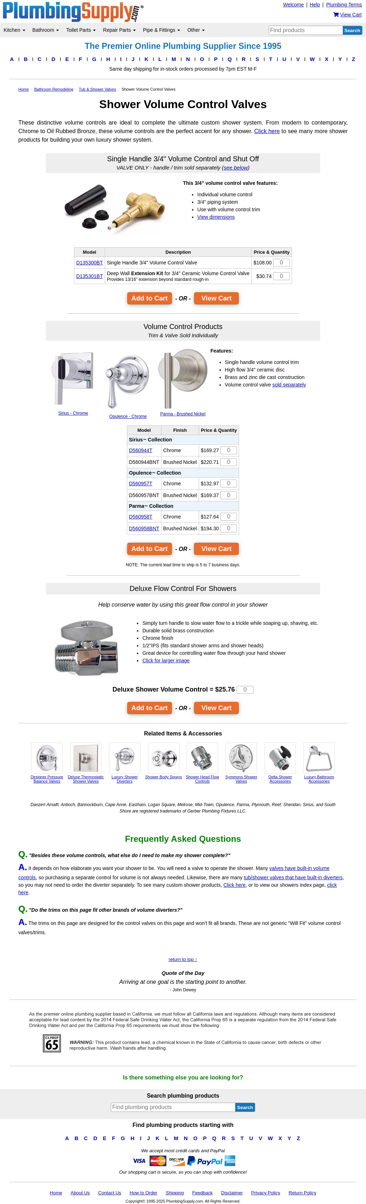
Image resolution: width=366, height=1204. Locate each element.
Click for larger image (165, 660)
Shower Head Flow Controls (202, 763)
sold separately (289, 385)
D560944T (140, 450)
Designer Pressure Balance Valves (47, 763)
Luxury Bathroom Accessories (319, 763)
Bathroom (46, 30)
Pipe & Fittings (161, 30)
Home (56, 1192)
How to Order (143, 1192)
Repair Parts (119, 30)
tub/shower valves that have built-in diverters (293, 877)
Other (196, 30)
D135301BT (89, 276)
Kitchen (14, 30)
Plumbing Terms (344, 4)
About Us (80, 1192)
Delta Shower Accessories (280, 763)
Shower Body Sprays (163, 761)
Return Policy (302, 1192)
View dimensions (216, 217)
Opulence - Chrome (128, 383)
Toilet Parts (81, 30)
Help (315, 4)
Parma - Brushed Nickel (183, 382)
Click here (267, 131)
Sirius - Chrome (73, 382)
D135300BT (89, 262)
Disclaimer (232, 1192)
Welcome (293, 4)
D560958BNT (144, 528)
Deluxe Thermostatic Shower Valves (86, 763)
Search (352, 30)
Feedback (202, 1192)
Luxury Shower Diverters (124, 763)
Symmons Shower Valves (241, 763)
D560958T (140, 517)
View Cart (216, 298)
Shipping (175, 1192)
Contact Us (109, 1192)
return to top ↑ (183, 959)
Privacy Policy (265, 1192)
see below (236, 168)
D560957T (140, 483)
